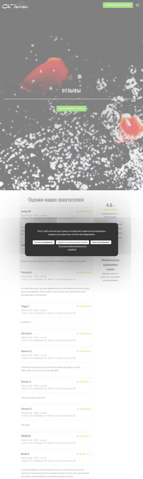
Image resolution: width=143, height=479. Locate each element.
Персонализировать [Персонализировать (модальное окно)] (101, 242)
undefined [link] (72, 249)
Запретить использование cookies (72, 242)
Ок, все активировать (43, 242)
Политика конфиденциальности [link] (72, 246)
